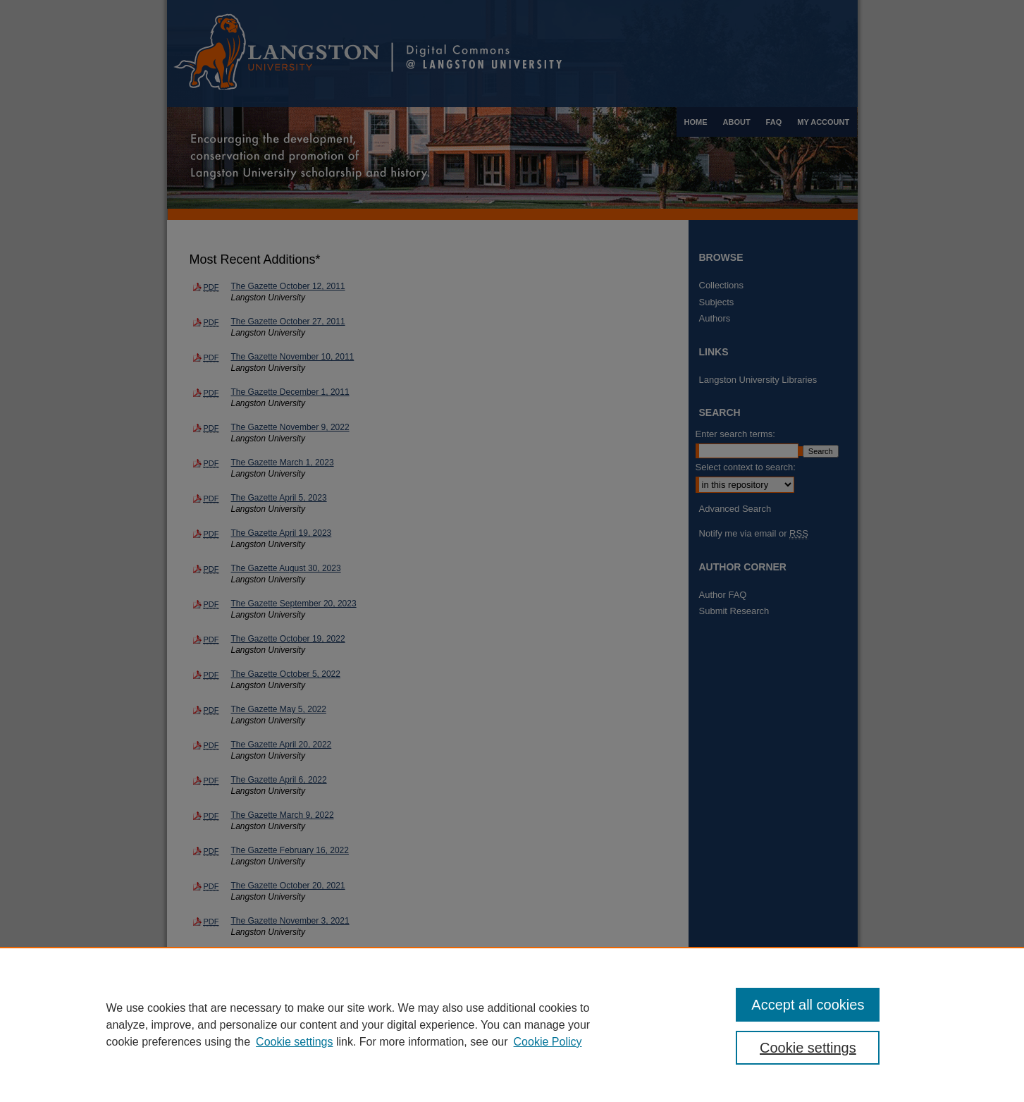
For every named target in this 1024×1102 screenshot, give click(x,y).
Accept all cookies (807, 1004)
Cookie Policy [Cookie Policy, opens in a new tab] (548, 1042)
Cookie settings (294, 1042)
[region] (512, 1024)
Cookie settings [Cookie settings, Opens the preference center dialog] (808, 1047)
